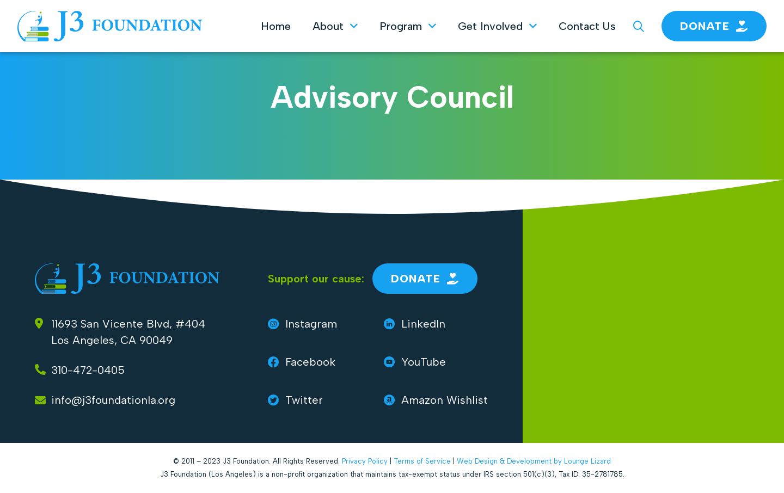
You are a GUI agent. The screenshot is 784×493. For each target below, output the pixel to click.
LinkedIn (414, 323)
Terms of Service (422, 461)
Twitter (295, 399)
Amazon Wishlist (436, 399)
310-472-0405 (88, 370)
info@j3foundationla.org (113, 399)
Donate (714, 26)
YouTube (415, 361)
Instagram (302, 323)
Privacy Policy (365, 461)
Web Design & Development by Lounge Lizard (534, 461)
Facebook (301, 361)
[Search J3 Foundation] (638, 26)
